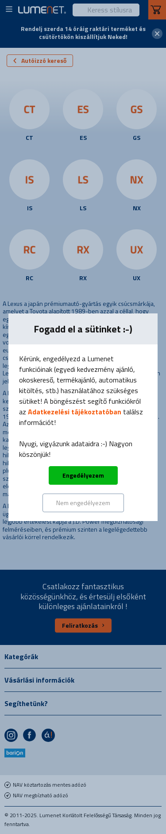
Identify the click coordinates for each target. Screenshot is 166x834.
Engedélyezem (83, 475)
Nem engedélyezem (83, 502)
